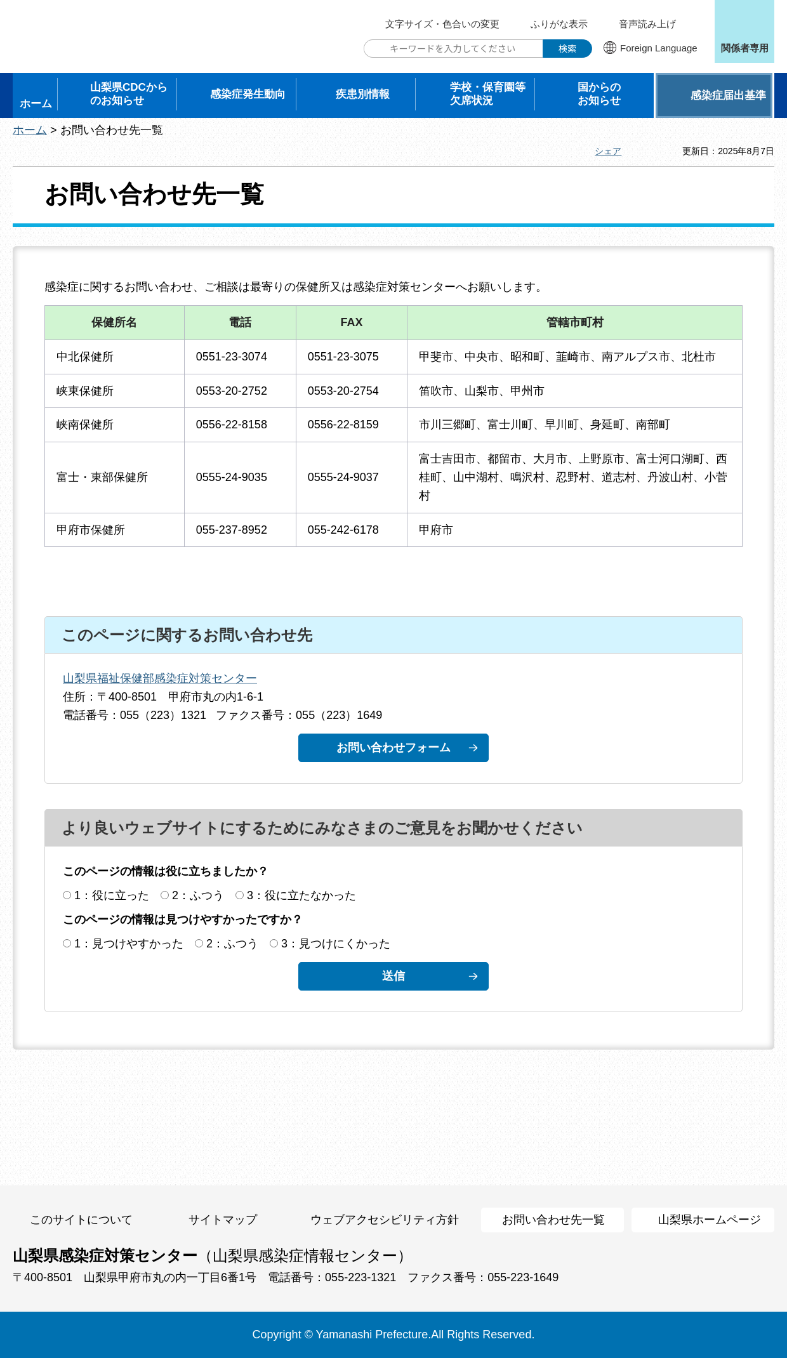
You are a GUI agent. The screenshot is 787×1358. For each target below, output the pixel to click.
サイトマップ (222, 1219)
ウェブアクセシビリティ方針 (384, 1219)
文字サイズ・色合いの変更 (442, 23)
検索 (567, 48)
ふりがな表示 (559, 23)
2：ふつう (198, 895)
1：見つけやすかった (128, 943)
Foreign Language (659, 48)
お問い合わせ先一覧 (553, 1219)
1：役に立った (111, 895)
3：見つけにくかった (335, 943)
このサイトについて (81, 1219)
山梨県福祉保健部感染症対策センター (160, 678)
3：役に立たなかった (301, 895)
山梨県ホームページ (709, 1219)
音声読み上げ (647, 23)
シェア (608, 151)
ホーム (30, 130)
